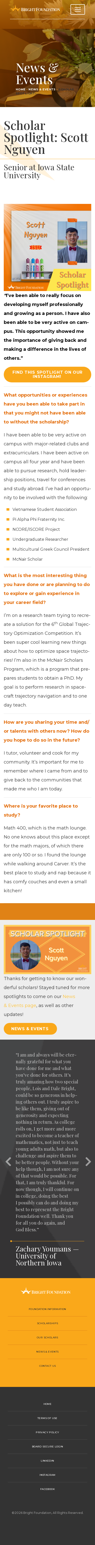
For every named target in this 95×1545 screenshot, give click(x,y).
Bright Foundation (35, 9)
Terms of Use (48, 1418)
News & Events (42, 89)
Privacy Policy (47, 1432)
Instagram (48, 1475)
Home (21, 89)
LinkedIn (47, 1460)
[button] (7, 1159)
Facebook (47, 1489)
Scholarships (47, 1323)
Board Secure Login (47, 1446)
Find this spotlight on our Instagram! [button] (47, 374)
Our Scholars (47, 1337)
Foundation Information (47, 1309)
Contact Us (47, 1365)
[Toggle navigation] (77, 9)
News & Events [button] (29, 1028)
